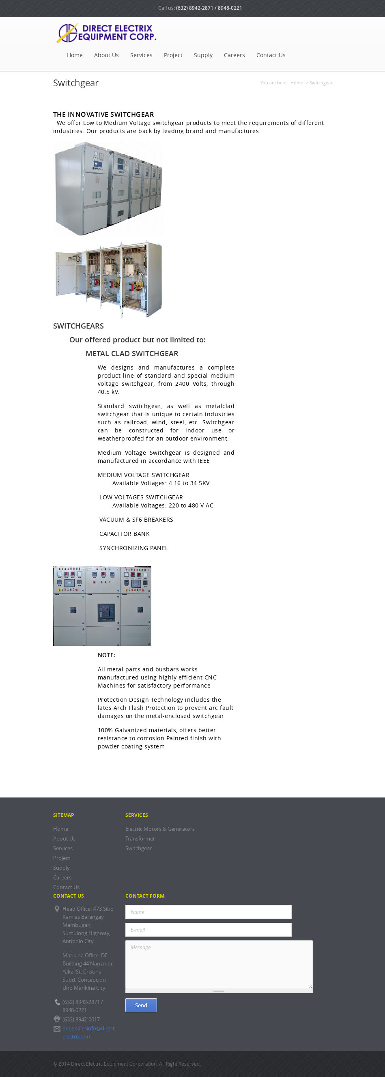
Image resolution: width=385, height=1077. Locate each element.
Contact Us (271, 55)
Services (141, 55)
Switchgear (138, 848)
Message (219, 964)
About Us (106, 55)
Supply (203, 55)
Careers (234, 55)
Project (173, 55)
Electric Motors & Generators (160, 828)
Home (75, 55)
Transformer (140, 838)
